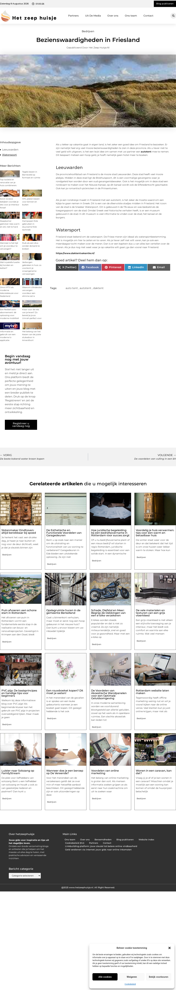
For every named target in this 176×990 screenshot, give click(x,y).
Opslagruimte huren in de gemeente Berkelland (63, 611)
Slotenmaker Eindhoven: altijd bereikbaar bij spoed (18, 531)
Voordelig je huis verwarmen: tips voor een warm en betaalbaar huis (155, 533)
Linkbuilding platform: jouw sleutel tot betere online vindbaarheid (101, 846)
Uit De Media (93, 15)
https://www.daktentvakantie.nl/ (75, 253)
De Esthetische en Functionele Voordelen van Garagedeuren (64, 533)
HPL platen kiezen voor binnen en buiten (31, 202)
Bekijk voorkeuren (158, 976)
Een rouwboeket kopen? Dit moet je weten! (64, 692)
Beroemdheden (103, 839)
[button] (169, 948)
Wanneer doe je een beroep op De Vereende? (64, 772)
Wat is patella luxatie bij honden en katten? (10, 265)
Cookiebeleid (130, 984)
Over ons (112, 15)
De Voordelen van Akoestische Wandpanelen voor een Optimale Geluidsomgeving (109, 694)
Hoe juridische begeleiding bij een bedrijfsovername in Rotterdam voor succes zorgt (110, 533)
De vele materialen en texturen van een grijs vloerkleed (150, 613)
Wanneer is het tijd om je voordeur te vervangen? (9, 246)
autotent (146, 151)
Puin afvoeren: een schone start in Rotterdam (19, 611)
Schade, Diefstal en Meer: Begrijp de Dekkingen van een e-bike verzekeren (108, 613)
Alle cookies (105, 976)
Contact (148, 15)
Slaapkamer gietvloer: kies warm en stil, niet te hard (10, 224)
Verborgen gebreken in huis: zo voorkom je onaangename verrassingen (31, 268)
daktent (98, 288)
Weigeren (132, 976)
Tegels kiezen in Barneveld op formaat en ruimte (31, 175)
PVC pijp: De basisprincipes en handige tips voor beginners (19, 693)
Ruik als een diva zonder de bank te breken (31, 246)
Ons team (131, 15)
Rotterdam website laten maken (152, 692)
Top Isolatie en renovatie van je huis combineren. (8, 182)
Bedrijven (88, 31)
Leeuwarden (10, 149)
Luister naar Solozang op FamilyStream (17, 772)
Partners (73, 15)
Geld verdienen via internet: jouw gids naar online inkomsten (98, 849)
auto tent (72, 288)
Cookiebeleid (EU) (74, 843)
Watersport (9, 154)
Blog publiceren (125, 839)
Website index (146, 839)
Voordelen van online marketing (105, 772)
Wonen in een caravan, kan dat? (154, 772)
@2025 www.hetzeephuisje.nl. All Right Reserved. (88, 887)
